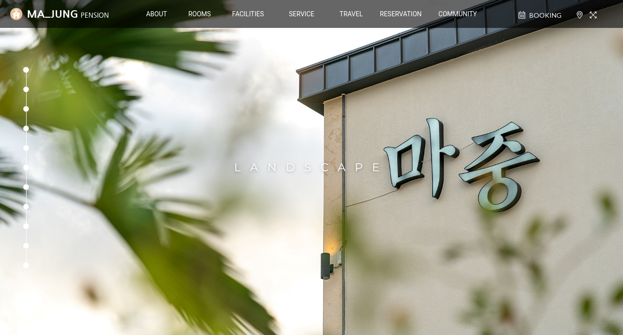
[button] (26, 70)
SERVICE (301, 14)
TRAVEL (351, 14)
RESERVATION (401, 14)
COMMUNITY (458, 14)
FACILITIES (248, 14)
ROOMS (199, 14)
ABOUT (156, 14)
